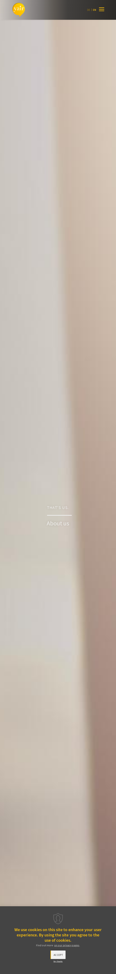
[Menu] (101, 10)
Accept (58, 955)
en (94, 9)
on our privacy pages (66, 945)
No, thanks (58, 961)
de (88, 9)
